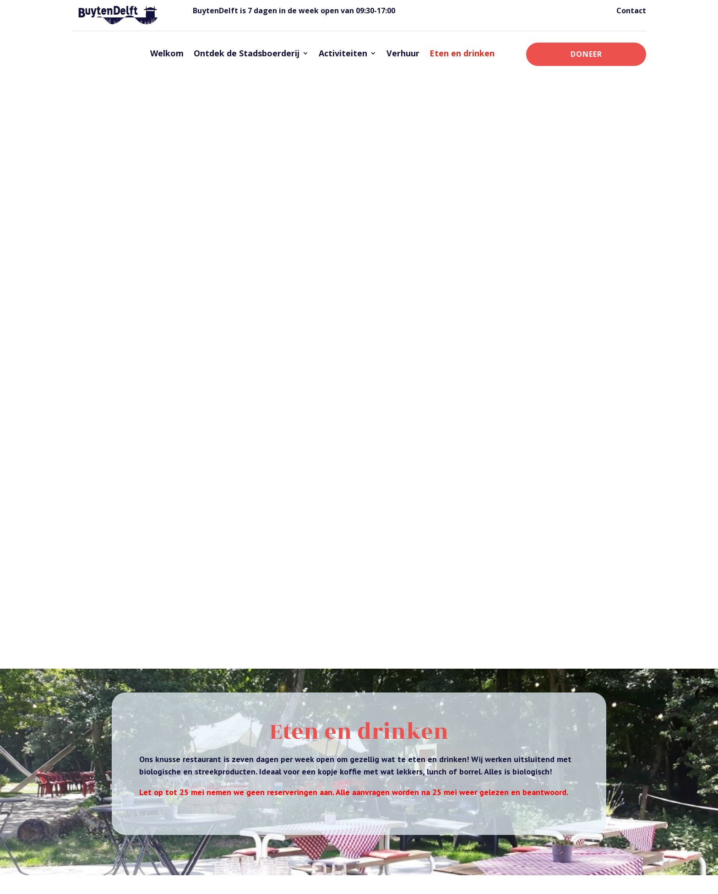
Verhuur (402, 53)
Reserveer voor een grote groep (195, 511)
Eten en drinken (462, 53)
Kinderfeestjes (532, 730)
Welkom (167, 53)
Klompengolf (530, 742)
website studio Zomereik (359, 881)
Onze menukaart (359, 652)
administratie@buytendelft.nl (165, 391)
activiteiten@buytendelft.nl (161, 479)
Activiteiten (343, 53)
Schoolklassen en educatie (550, 754)
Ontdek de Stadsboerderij (246, 53)
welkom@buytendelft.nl (411, 805)
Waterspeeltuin (533, 766)
